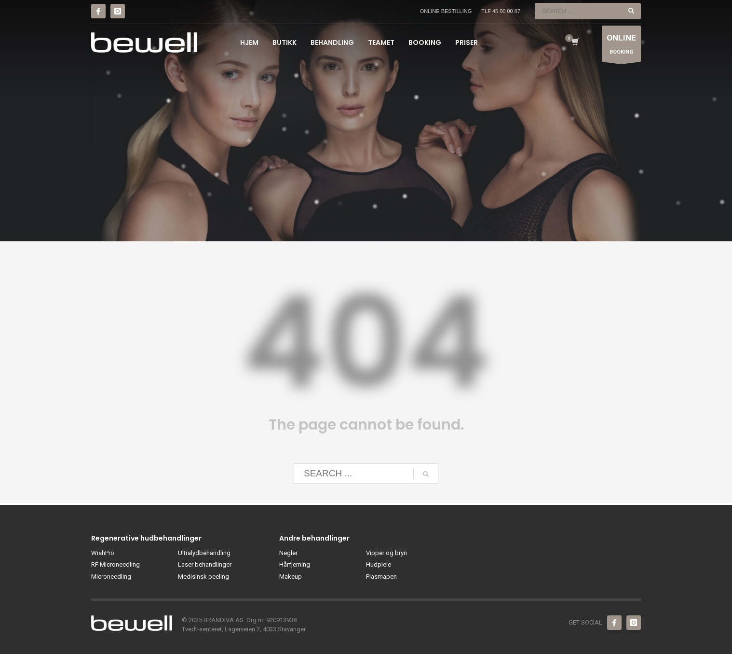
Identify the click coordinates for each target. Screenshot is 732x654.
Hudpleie (378, 564)
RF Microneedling (115, 564)
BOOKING (621, 46)
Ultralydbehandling (204, 553)
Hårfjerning (294, 564)
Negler (288, 553)
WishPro (102, 553)
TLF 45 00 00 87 (500, 11)
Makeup (290, 576)
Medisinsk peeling (203, 576)
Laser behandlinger (204, 564)
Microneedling (111, 576)
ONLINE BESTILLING (446, 11)
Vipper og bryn (386, 553)
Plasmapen (381, 576)
